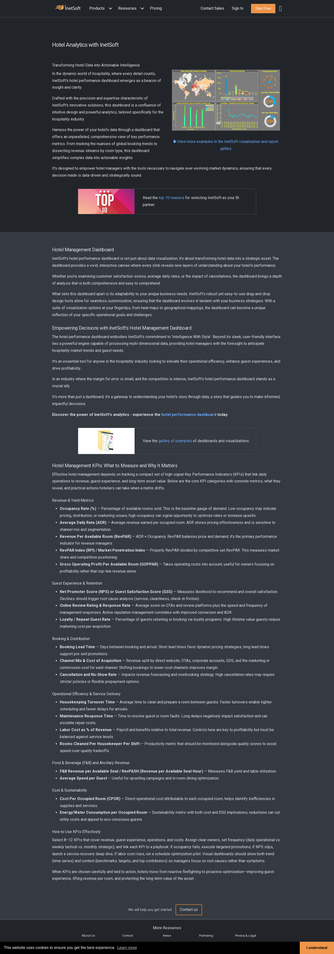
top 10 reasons (171, 197)
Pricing (156, 8)
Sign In (237, 8)
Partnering (206, 935)
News (167, 935)
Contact (127, 935)
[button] (101, 8)
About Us (88, 935)
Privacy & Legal (245, 935)
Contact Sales (212, 8)
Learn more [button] (127, 948)
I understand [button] (317, 948)
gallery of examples (175, 441)
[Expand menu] (109, 8)
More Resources (167, 928)
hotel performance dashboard (188, 414)
